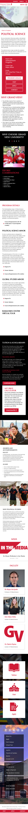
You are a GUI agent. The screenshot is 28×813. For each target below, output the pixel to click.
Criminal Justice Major (8, 176)
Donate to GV (10, 759)
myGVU (8, 750)
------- (7, 783)
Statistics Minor (7, 186)
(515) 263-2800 (10, 786)
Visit (4, 811)
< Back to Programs (6, 30)
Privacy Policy (21, 806)
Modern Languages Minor (9, 183)
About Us (8, 736)
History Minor (6, 185)
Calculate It (11, 410)
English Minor (6, 181)
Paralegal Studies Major (9, 179)
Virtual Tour (9, 745)
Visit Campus (10, 742)
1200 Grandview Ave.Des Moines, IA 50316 (12, 779)
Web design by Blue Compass (14, 808)
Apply (13, 811)
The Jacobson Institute (13, 773)
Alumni (8, 756)
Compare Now (9, 383)
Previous (9, 141)
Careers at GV (10, 767)
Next (19, 141)
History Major (6, 178)
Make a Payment (11, 770)
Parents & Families (11, 753)
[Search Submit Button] (26, 1)
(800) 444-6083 (10, 789)
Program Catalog (14, 78)
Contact (14, 89)
